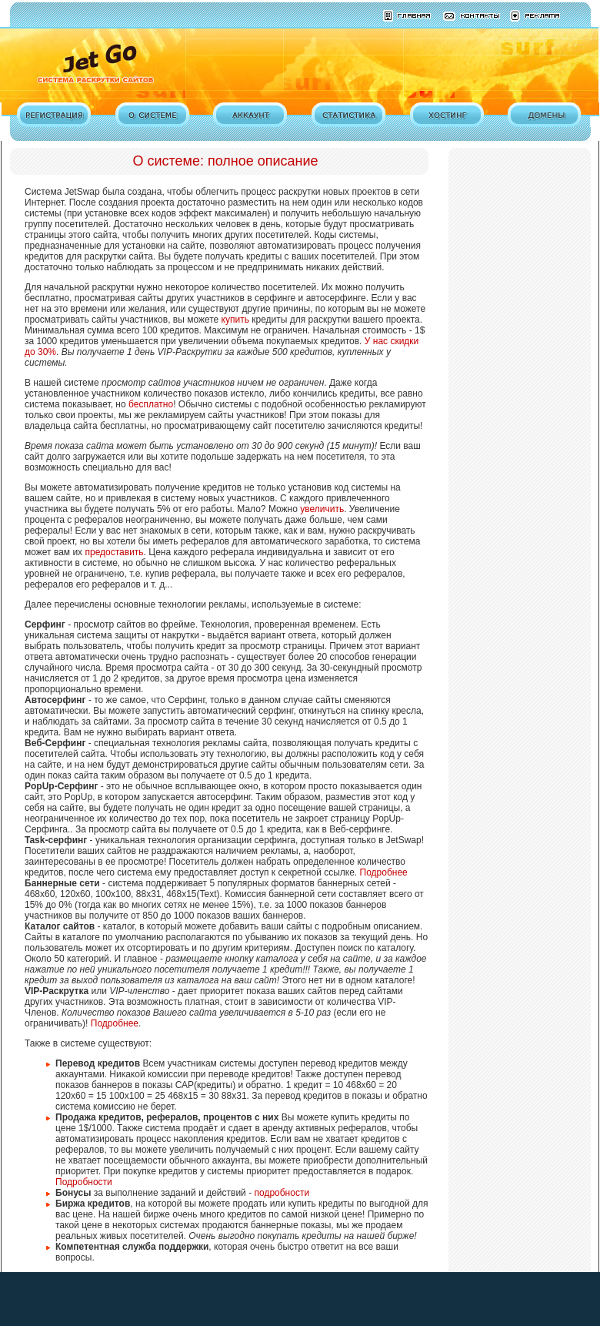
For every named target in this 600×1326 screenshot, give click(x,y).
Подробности (83, 1182)
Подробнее (384, 872)
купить (235, 319)
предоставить (114, 552)
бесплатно (150, 404)
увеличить (322, 509)
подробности (281, 1192)
